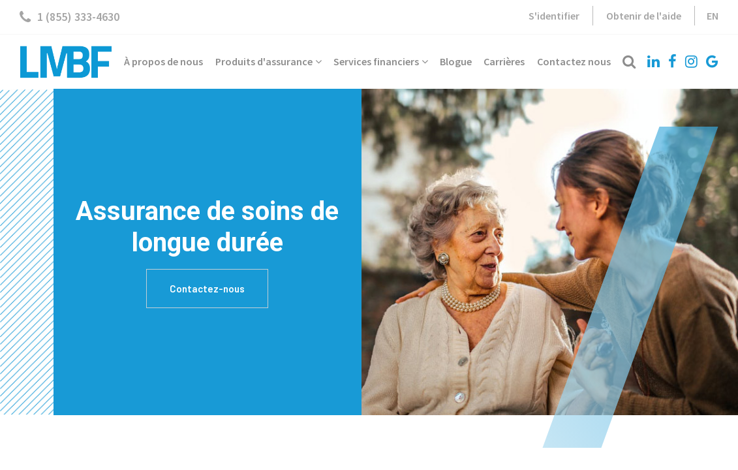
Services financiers (380, 61)
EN (712, 15)
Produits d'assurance (268, 61)
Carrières (504, 61)
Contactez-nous (207, 288)
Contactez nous (574, 61)
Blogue (456, 61)
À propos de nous (163, 61)
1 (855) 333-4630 (69, 17)
